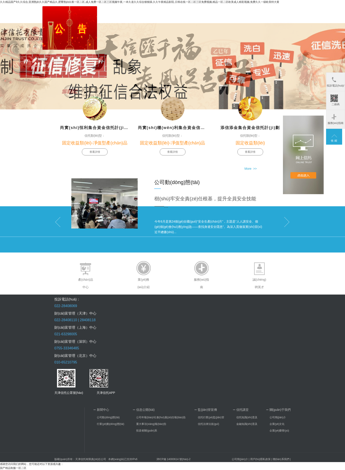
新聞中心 (103, 409)
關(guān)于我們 (280, 409)
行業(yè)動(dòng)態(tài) (110, 424)
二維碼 (334, 100)
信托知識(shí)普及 (246, 417)
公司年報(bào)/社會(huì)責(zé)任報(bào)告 (161, 417)
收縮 (334, 140)
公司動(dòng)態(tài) (108, 417)
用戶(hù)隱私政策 (260, 459)
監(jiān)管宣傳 (207, 409)
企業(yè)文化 (277, 424)
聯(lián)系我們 (281, 459)
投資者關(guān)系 (146, 430)
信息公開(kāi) (145, 409)
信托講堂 (242, 409)
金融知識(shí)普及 (246, 424)
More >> (250, 168)
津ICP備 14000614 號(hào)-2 (173, 459)
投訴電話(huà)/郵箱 (335, 83)
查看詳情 (95, 151)
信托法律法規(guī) (208, 424)
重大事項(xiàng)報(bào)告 (151, 424)
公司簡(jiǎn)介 (278, 417)
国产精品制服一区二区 (13, 468)
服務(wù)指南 (335, 119)
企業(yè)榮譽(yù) (279, 430)
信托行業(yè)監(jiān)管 (211, 417)
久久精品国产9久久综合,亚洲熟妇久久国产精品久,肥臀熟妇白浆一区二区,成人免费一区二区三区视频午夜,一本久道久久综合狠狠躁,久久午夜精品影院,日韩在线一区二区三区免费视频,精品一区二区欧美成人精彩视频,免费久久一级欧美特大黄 (139, 2)
